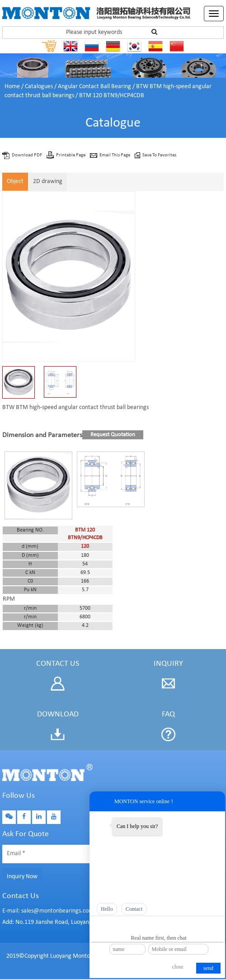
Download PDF (27, 155)
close (178, 967)
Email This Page (115, 155)
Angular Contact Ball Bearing (94, 86)
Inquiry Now (22, 876)
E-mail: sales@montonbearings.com (48, 911)
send (208, 968)
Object (15, 181)
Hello (107, 909)
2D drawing (47, 181)
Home (12, 86)
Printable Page (71, 155)
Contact (134, 909)
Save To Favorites (159, 155)
